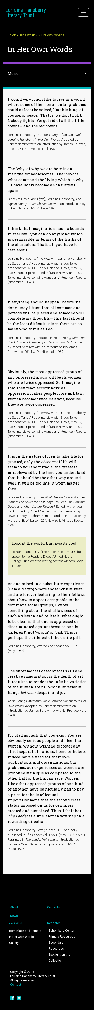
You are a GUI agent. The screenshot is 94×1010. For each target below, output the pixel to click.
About (14, 907)
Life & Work (27, 35)
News (14, 916)
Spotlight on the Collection (59, 957)
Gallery (14, 943)
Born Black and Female (25, 931)
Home (12, 35)
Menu (13, 73)
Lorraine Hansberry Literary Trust (25, 12)
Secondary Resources (56, 945)
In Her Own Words (21, 937)
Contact (15, 984)
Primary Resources (62, 936)
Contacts (53, 907)
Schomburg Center (61, 930)
